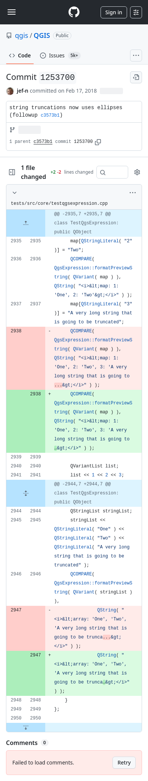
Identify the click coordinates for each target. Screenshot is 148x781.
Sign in (113, 12)
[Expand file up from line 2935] (25, 223)
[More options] (133, 193)
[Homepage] (74, 12)
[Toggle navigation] (11, 12)
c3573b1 (43, 141)
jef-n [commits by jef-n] (22, 90)
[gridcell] (74, 223)
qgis (21, 35)
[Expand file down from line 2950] (25, 727)
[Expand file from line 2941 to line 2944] (25, 493)
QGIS (42, 35)
